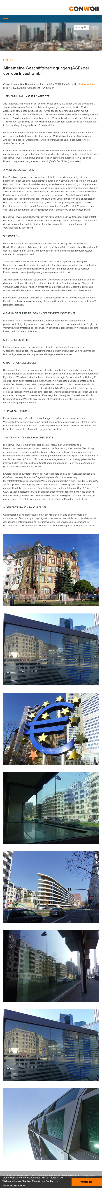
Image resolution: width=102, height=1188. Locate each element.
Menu (6, 18)
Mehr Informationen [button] (14, 1185)
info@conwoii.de (86, 84)
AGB (12, 60)
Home (5, 60)
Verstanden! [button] (86, 1182)
